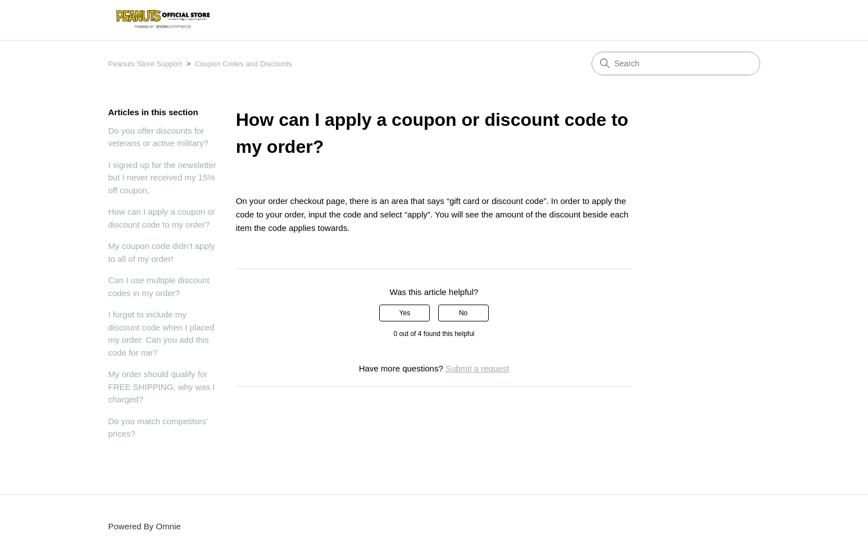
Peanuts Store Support (145, 64)
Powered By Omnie (144, 526)
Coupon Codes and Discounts (243, 64)
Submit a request (477, 368)
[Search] (676, 63)
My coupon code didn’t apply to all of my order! (161, 252)
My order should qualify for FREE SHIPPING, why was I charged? (161, 386)
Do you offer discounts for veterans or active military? (158, 137)
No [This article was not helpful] (463, 313)
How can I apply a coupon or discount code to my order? (161, 218)
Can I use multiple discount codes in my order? (159, 286)
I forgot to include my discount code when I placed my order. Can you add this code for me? (161, 333)
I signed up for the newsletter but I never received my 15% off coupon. (162, 177)
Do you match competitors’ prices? (158, 427)
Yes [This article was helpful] (405, 313)
